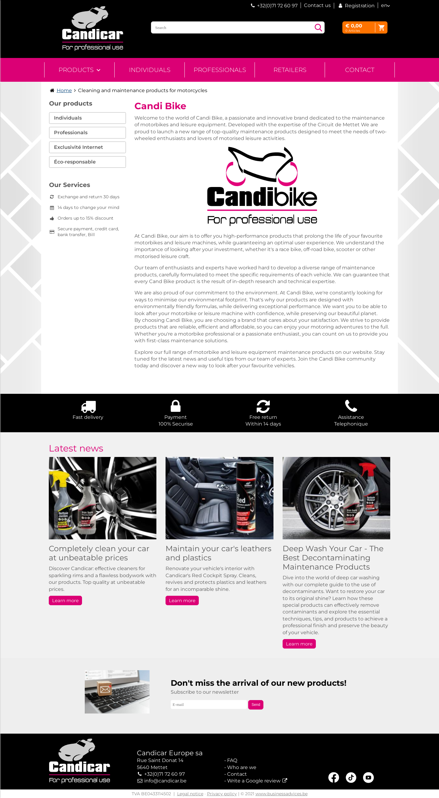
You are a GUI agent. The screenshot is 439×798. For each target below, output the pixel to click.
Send (256, 705)
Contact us (317, 5)
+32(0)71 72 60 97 (277, 6)
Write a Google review (253, 781)
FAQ (232, 760)
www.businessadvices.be (281, 793)
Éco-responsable (75, 162)
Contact (359, 70)
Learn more (65, 600)
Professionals (220, 70)
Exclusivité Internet (78, 147)
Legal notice (190, 793)
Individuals (149, 70)
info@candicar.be (165, 781)
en (384, 5)
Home (64, 90)
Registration (356, 6)
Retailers (289, 70)
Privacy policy (222, 793)
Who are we (241, 767)
